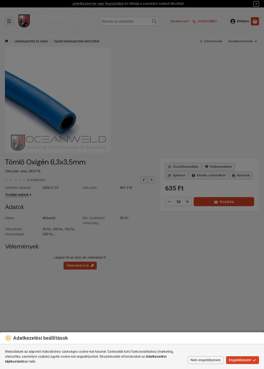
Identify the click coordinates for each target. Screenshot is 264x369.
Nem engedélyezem (206, 360)
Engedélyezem (242, 360)
